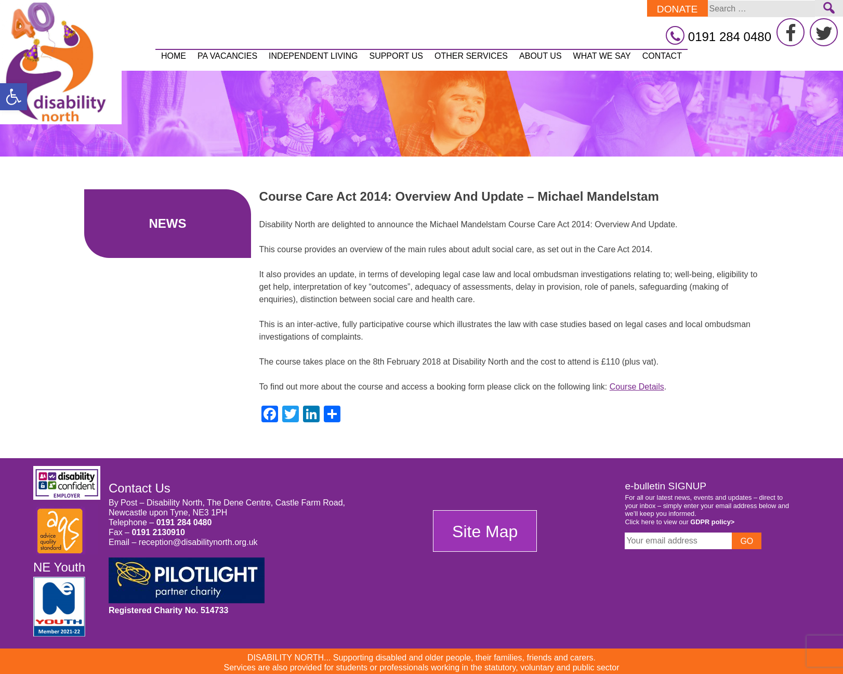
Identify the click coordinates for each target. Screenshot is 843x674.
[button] (13, 96)
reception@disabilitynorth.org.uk (198, 542)
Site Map (485, 531)
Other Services (471, 55)
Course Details (637, 386)
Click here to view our (679, 522)
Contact (662, 55)
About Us (540, 55)
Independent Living (313, 55)
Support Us (396, 55)
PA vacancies (227, 55)
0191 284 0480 (184, 522)
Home (173, 55)
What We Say (602, 55)
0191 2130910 (158, 532)
